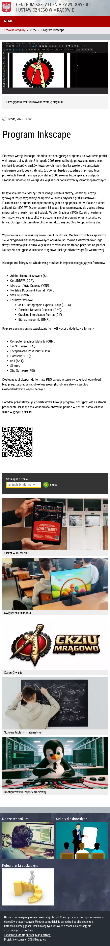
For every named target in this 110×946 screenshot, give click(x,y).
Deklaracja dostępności (19, 935)
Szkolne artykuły (14, 30)
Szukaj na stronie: (17, 479)
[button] (10, 21)
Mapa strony (43, 935)
